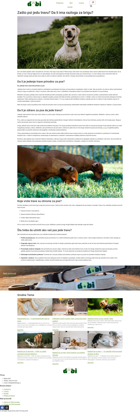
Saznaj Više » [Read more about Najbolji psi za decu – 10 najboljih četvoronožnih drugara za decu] (91, 362)
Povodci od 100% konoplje (12, 404)
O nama (81, 3)
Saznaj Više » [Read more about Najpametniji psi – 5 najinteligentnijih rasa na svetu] (20, 330)
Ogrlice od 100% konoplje (12, 402)
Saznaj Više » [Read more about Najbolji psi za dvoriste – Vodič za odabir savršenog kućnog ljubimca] (20, 362)
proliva (105, 128)
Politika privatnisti (9, 396)
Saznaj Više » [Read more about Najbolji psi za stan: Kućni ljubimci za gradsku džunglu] (55, 364)
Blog (71, 3)
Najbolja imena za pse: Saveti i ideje (100, 319)
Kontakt (70, 7)
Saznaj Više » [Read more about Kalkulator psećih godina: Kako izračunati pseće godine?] (55, 330)
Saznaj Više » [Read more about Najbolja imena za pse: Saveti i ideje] (91, 327)
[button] (91, 6)
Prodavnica (59, 3)
